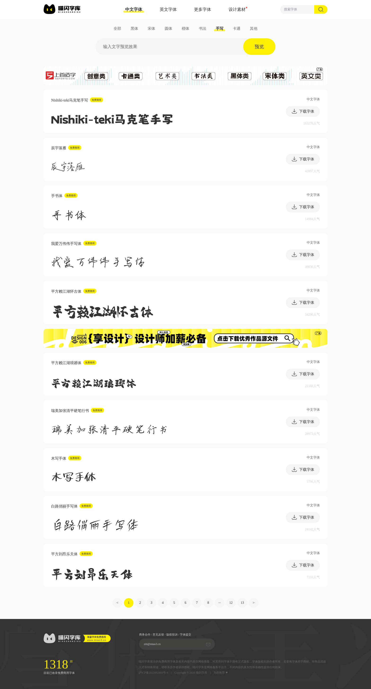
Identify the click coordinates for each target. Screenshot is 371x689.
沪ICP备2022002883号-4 (153, 672)
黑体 (134, 28)
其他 (253, 28)
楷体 (185, 28)
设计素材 (237, 9)
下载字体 (303, 111)
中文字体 (133, 10)
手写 (219, 28)
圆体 (168, 28)
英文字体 (168, 9)
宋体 (151, 28)
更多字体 (202, 9)
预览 (259, 46)
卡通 (236, 28)
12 (231, 603)
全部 (117, 28)
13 (242, 603)
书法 (202, 28)
